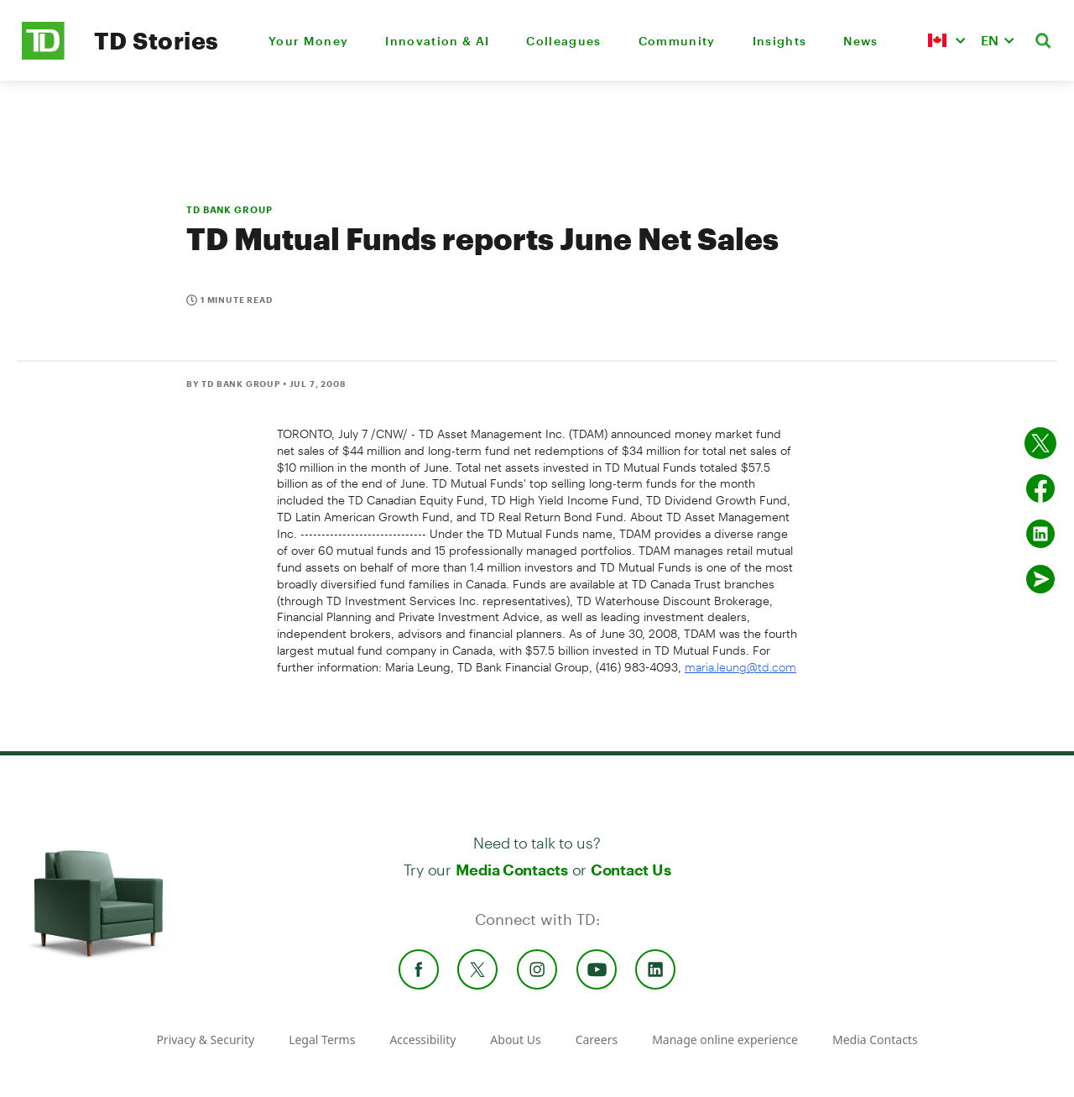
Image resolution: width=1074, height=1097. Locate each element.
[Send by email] (1040, 579)
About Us (515, 1039)
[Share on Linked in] (1040, 533)
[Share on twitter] (1040, 443)
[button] (946, 40)
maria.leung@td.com (740, 667)
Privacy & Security (205, 1039)
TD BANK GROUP (229, 209)
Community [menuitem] (677, 41)
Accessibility (422, 1039)
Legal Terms (322, 1039)
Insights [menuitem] (780, 41)
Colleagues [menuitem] (563, 41)
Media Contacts (512, 869)
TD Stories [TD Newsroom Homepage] (156, 40)
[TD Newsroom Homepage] (43, 55)
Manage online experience (725, 1039)
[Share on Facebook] (1040, 488)
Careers (597, 1039)
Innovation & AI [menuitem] (437, 41)
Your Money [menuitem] (308, 41)
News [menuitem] (860, 41)
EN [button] (989, 40)
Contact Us (630, 869)
